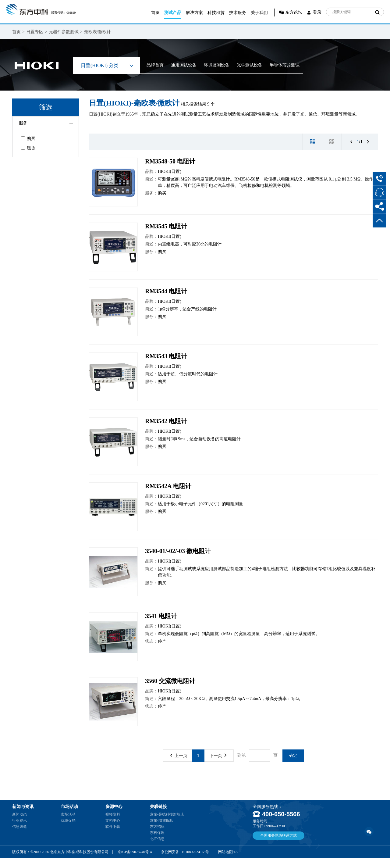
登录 (317, 12)
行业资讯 (19, 820)
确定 (293, 755)
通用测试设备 (184, 65)
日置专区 (34, 32)
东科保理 (157, 833)
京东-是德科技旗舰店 (167, 814)
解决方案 (194, 12)
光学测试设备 (249, 65)
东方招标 (157, 826)
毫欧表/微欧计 (97, 32)
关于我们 (259, 12)
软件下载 (112, 826)
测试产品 (172, 12)
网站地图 (225, 852)
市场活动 (68, 814)
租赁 (28, 148)
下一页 (217, 755)
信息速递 (19, 826)
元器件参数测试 (64, 32)
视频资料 (112, 814)
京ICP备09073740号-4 (135, 852)
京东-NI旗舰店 (161, 820)
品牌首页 (155, 65)
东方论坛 (293, 12)
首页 (155, 12)
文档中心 (112, 820)
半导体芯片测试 (285, 65)
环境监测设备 (216, 65)
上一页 (178, 755)
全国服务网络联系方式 (278, 835)
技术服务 (237, 12)
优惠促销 (68, 820)
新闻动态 (19, 814)
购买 (28, 138)
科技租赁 (216, 12)
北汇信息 (157, 839)
